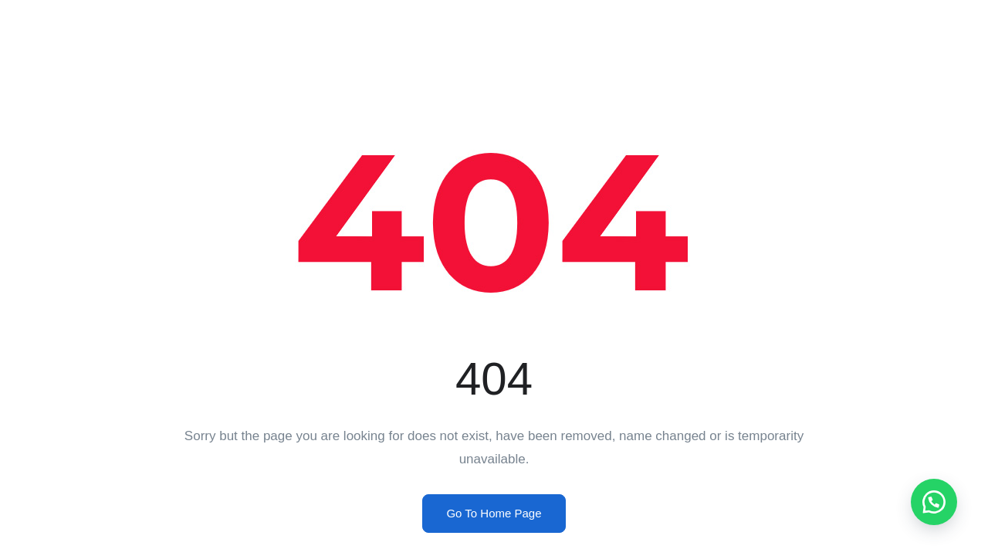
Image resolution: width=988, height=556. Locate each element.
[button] (934, 502)
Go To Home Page (493, 513)
